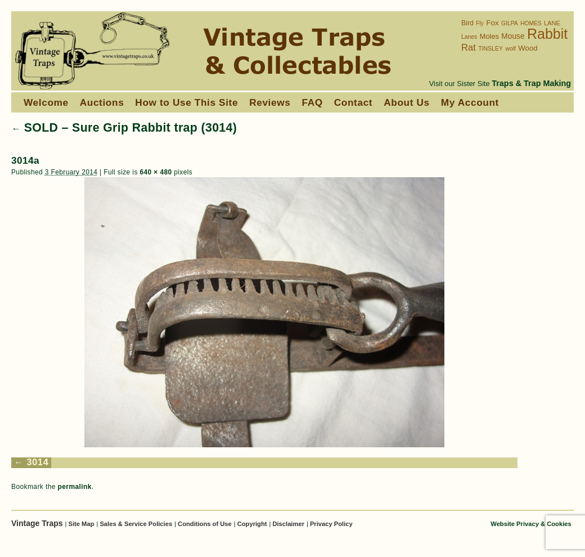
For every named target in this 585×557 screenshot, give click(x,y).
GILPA (509, 23)
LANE (552, 23)
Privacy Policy (331, 523)
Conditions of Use (205, 523)
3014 (37, 462)
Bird (467, 23)
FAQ (312, 102)
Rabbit (547, 34)
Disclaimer (288, 523)
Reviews (269, 102)
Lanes (469, 37)
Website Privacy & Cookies (530, 523)
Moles (489, 36)
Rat (468, 47)
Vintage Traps (38, 523)
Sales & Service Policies (136, 523)
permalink (75, 487)
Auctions (102, 102)
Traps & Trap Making (531, 83)
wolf (510, 49)
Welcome (46, 102)
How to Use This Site (186, 102)
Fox (492, 23)
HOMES (530, 23)
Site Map (81, 523)
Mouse (512, 36)
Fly (479, 23)
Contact (353, 102)
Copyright (252, 523)
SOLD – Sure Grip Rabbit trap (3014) (124, 127)
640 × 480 (156, 172)
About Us (407, 102)
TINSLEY (490, 48)
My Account (470, 102)
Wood (527, 48)
